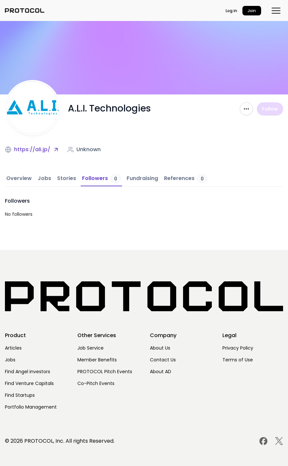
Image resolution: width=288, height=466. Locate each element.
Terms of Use (237, 359)
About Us (160, 348)
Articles (13, 348)
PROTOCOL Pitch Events (104, 371)
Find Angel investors (27, 371)
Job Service (90, 348)
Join (252, 10)
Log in (231, 10)
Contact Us (163, 359)
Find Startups (20, 395)
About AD (160, 371)
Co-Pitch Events (95, 383)
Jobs (10, 359)
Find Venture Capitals (29, 383)
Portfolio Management (31, 407)
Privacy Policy (237, 348)
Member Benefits (97, 359)
